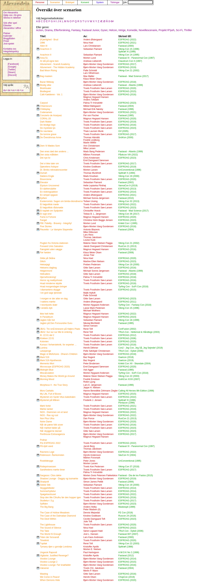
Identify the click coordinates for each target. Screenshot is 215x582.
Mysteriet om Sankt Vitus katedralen (57, 397)
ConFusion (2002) (127, 329)
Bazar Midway (47, 82)
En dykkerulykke (48, 188)
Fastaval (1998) (126, 109)
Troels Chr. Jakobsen (93, 568)
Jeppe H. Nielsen (91, 387)
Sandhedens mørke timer (52, 469)
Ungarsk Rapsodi (48, 552)
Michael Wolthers (91, 310)
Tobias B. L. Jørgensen (94, 214)
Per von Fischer (91, 115)
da (4, 90)
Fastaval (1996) (126, 385)
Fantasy (75, 30)
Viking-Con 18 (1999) (128, 320)
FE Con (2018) (125, 512)
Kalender (7, 36)
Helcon (113, 30)
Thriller (188, 30)
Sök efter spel (10, 23)
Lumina (43, 347)
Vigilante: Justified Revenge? (54, 555)
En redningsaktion (49, 192)
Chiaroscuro (46, 106)
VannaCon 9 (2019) (128, 185)
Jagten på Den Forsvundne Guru (56, 323)
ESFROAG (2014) (127, 192)
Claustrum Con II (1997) (130, 61)
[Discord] (12, 75)
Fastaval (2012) (126, 555)
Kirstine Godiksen (92, 166)
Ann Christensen (91, 145)
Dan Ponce (88, 418)
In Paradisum (46, 317)
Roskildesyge (46, 461)
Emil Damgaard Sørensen (96, 160)
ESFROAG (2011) (127, 301)
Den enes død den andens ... (54, 151)
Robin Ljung (89, 382)
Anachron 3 (45, 49)
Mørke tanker (46, 409)
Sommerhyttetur (48, 491)
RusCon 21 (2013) (127, 246)
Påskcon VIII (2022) (128, 154)
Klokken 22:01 (47, 338)
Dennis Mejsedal (91, 512)
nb (18, 90)
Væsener (44, 568)
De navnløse (46, 131)
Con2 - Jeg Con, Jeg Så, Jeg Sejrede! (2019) (140, 347)
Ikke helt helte (47, 313)
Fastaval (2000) (126, 46)
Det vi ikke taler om (49, 163)
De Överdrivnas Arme (50, 137)
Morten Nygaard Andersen (96, 305)
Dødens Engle (47, 176)
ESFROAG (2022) (127, 39)
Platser (6, 33)
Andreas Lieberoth (92, 61)
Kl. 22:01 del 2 (47, 335)
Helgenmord (46, 271)
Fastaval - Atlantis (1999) (130, 85)
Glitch (43, 261)
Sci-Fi (179, 30)
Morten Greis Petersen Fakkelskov (100, 475)
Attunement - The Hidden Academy (57, 67)
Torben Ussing (90, 201)
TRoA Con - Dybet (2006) (130, 351)
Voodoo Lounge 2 (48, 562)
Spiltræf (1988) (125, 546)
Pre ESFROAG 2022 (50, 443)
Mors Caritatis (47, 390)
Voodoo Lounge (48, 558)
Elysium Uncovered (49, 185)
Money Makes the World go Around (57, 376)
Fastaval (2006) (126, 481)
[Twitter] (12, 69)
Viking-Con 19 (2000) (128, 176)
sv (22, 90)
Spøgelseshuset (48, 494)
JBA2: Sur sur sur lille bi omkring (56, 332)
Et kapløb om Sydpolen (51, 210)
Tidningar (115, 2)
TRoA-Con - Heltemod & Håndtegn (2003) (139, 332)
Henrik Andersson (92, 455)
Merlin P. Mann (90, 570)
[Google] (12, 66)
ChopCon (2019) (126, 577)
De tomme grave (48, 134)
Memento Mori (47, 363)
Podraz (43, 440)
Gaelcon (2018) (126, 357)
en (13, 90)
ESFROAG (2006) (127, 338)
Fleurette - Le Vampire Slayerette (56, 229)
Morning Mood (47, 379)
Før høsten (45, 252)
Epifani (43, 198)
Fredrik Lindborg (91, 140)
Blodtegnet (45, 91)
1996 (42, 42)
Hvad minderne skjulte (51, 283)
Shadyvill (44, 481)
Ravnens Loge (47, 452)
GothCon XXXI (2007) (129, 379)
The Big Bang (46, 507)
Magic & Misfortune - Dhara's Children (58, 354)
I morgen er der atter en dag (54, 298)
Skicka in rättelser (12, 17)
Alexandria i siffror (12, 28)
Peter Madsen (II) (91, 509)
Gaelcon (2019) (126, 360)
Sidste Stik (45, 485)
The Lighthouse (47, 524)
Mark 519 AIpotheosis (50, 360)
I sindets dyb (46, 308)
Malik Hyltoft (89, 293)
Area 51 (44, 58)
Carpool (44, 103)
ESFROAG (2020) (127, 88)
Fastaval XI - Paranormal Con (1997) (136, 58)
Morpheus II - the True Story (54, 385)
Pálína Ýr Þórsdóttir (93, 103)
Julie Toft (87, 521)
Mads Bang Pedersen (94, 151)
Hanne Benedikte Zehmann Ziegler (100, 390)
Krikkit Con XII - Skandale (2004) (134, 363)
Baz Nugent (89, 357)
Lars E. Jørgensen (92, 385)
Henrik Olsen (89, 577)
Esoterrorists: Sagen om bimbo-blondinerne (61, 201)
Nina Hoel (88, 42)
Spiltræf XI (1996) (127, 51)
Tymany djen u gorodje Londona (56, 546)
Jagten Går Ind (47, 320)
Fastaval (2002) (126, 182)
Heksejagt (45, 264)
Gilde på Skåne (47, 258)
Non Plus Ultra (47, 418)
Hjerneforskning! (48, 277)
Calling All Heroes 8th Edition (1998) (136, 390)
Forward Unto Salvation (51, 246)
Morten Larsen (90, 170)
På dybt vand (46, 446)
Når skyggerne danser (51, 431)
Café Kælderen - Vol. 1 (51, 94)
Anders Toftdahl (91, 99)
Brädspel (69, 2)
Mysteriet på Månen (49, 400)
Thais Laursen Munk (93, 131)
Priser (6, 41)
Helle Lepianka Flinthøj (94, 185)
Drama (49, 30)
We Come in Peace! (50, 577)
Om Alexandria (10, 12)
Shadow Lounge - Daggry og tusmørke (59, 478)
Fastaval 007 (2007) (128, 534)
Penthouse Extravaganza (52, 434)
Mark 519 (44, 357)
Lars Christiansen (91, 46)
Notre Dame (46, 421)
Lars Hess (88, 234)
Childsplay (45, 109)
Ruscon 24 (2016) (127, 515)
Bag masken (46, 76)
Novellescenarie (148, 30)
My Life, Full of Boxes (50, 394)
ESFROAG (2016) (127, 94)
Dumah (43, 173)
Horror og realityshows (51, 280)
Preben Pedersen (91, 264)
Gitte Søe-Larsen (91, 267)
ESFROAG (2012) (127, 335)
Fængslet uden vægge (51, 249)
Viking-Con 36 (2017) (128, 214)
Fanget (43, 220)
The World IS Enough (50, 534)
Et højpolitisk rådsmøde (51, 207)
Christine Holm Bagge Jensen (98, 220)
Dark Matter (46, 121)
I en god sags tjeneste (51, 293)
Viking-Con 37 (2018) (128, 466)
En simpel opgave (49, 195)
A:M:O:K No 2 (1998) (128, 552)
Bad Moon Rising (48, 70)
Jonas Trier (88, 255)
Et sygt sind (45, 214)
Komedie (132, 30)
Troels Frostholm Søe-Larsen (97, 88)
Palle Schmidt (90, 70)
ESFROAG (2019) (127, 67)
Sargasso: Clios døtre (50, 475)
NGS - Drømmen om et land (54, 412)
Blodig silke (45, 85)
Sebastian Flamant (92, 49)
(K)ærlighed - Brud (49, 39)
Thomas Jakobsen (92, 237)
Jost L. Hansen (90, 534)
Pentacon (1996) (126, 402)
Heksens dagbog (48, 267)
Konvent (85, 2)
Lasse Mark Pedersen (94, 308)
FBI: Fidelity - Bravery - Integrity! (56, 223)
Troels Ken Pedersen (93, 466)
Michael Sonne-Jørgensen (96, 198)
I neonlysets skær (48, 305)
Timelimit (44, 540)
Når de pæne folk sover (51, 424)
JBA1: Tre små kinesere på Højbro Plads (60, 329)
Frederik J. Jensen (92, 400)
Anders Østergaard (92, 39)
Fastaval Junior (90, 30)
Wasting (44, 574)
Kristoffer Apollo (91, 546)
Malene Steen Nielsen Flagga (97, 243)
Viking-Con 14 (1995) (128, 54)
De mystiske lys (47, 128)
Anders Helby (90, 507)
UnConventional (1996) (129, 170)
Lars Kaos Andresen (93, 537)
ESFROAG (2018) (127, 82)
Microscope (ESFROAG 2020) (55, 366)
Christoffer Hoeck (91, 210)
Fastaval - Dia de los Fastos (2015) (135, 475)
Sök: (138, 2)
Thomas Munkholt (92, 173)
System (100, 2)
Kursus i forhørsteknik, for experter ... (58, 344)
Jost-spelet (8, 43)
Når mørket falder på (50, 428)
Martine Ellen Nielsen (93, 261)
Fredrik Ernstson (91, 379)
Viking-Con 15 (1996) (128, 49)
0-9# (111, 21)
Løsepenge (45, 351)
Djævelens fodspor (49, 166)
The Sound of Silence (50, 528)
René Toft (88, 329)
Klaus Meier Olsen (92, 79)
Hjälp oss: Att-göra (12, 15)
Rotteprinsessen (48, 466)
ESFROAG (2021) (127, 42)
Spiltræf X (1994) (126, 173)
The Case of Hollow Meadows (54, 512)
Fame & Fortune (48, 217)
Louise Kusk (89, 240)
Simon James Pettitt (93, 481)
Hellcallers (45, 274)
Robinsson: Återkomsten (52, 455)
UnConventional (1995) (129, 461)
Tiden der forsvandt (49, 537)
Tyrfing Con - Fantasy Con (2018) (134, 305)
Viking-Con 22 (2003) (128, 376)
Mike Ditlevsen (90, 232)
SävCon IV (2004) (127, 455)
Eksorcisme (45, 179)
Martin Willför (89, 142)
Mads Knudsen (90, 176)
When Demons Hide (50, 580)
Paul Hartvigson (91, 552)
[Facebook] (13, 64)
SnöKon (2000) (125, 137)
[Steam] (11, 72)
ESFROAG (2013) (127, 188)
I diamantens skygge (50, 289)
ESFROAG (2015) (127, 91)
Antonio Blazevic (91, 229)
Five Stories (46, 226)
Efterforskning (62, 30)
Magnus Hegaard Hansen (96, 97)
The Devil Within (48, 519)
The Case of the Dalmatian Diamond (58, 515)
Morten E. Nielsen (92, 549)
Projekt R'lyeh (166, 30)
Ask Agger (88, 370)
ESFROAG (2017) (127, 64)
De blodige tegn (48, 125)
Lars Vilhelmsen (91, 73)
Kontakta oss (9, 49)
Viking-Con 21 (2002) (128, 70)
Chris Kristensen (91, 158)
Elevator (44, 182)
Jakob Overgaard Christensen (98, 246)
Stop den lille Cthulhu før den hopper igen (60, 497)
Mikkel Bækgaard (91, 106)
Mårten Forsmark (91, 154)
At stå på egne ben (49, 61)
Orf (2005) (123, 131)
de (9, 90)
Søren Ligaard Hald (93, 531)
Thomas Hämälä (91, 137)
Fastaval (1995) (126, 115)
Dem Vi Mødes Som (50, 145)
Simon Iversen (90, 325)
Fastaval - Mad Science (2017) (133, 76)
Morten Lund (89, 58)
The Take (44, 531)
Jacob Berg (89, 446)
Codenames (46, 112)
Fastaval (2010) (126, 198)
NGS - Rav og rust (49, 415)
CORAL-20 (45, 118)
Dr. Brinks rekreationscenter (53, 170)
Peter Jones (89, 461)
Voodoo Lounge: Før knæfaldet (55, 565)
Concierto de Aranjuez (51, 115)
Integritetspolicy (11, 51)
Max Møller (88, 76)
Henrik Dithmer (90, 347)
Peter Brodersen (91, 363)
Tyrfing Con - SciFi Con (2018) (133, 286)
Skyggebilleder (47, 488)
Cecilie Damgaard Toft (94, 519)
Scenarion (55, 2)
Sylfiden (44, 503)
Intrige (122, 30)
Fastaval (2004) (126, 106)
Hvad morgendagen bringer (53, 286)
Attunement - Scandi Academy (55, 64)
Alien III (43, 46)
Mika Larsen (89, 148)
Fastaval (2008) (126, 252)
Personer (40, 2)
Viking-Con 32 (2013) (128, 201)
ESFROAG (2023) (127, 103)
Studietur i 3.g (47, 500)
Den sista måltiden (49, 154)
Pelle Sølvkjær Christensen (96, 351)
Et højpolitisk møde (49, 204)
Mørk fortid (45, 406)
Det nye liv (45, 158)
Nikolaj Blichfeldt (91, 323)
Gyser (104, 30)
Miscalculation (47, 373)
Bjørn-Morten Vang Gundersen (98, 64)
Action (39, 30)
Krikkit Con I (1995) (127, 223)
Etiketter (7, 25)
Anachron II (45, 54)
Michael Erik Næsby (93, 109)
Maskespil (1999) (126, 507)
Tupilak (43, 543)
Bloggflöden (9, 38)
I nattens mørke (47, 301)
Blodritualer (45, 88)
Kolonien (44, 341)
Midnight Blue (46, 370)
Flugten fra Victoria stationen (54, 243)
